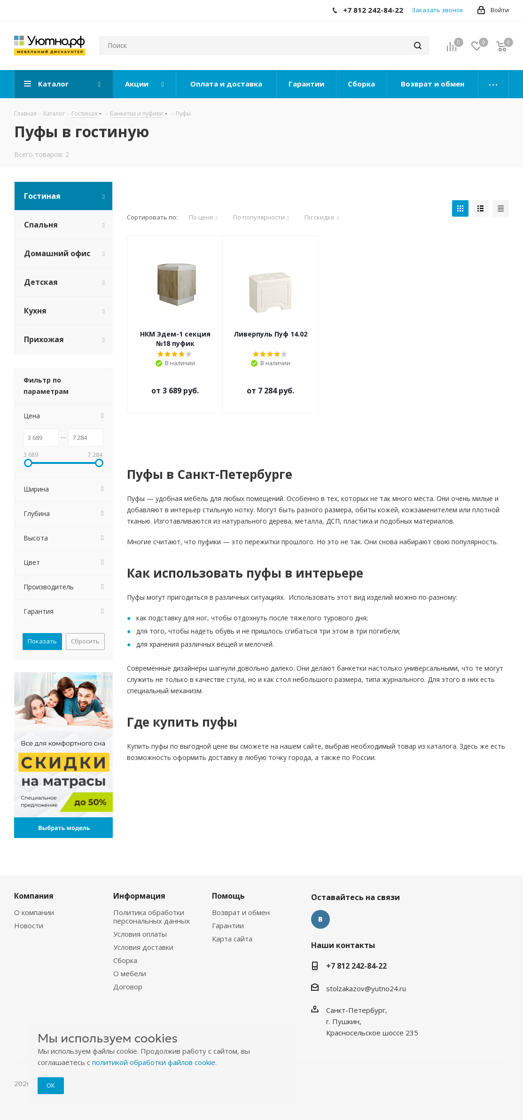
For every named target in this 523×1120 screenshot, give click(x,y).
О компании (34, 912)
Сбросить (85, 641)
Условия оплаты (140, 934)
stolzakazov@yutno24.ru (366, 988)
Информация (139, 896)
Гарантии (228, 925)
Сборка (125, 960)
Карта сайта (232, 938)
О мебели (129, 973)
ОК (51, 1085)
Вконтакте (320, 919)
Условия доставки (143, 947)
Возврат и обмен (241, 912)
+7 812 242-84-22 (356, 966)
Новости (28, 925)
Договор (127, 986)
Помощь (228, 896)
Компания (34, 896)
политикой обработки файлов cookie (153, 1062)
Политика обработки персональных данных (151, 916)
